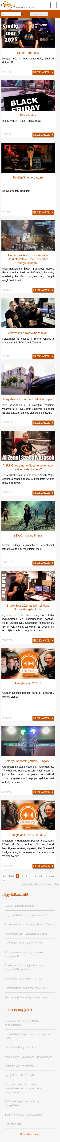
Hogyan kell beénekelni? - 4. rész (24, 943)
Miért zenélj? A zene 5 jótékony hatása (26, 997)
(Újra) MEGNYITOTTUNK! (20, 1075)
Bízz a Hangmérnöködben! (20, 905)
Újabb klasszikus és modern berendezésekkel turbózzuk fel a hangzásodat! (23, 1088)
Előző (11, 876)
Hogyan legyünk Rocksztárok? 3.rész (26, 933)
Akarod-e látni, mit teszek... (20, 1066)
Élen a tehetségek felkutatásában (24, 1114)
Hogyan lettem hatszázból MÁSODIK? (26, 988)
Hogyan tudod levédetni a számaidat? (26, 915)
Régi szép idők (13, 1124)
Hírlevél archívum (30, 1134)
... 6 (40, 876)
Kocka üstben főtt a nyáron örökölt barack (28, 1056)
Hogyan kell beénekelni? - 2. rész (24, 978)
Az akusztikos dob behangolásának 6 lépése (30, 924)
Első (4, 876)
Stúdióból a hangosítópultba (20, 1047)
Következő (49, 876)
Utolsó (5, 880)
